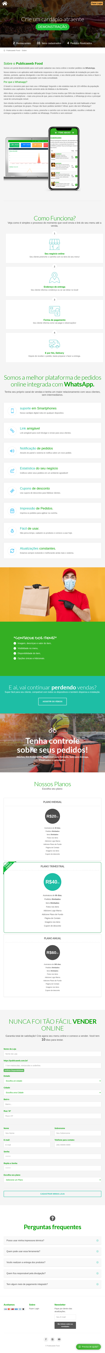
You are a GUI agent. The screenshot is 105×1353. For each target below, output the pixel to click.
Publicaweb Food (13, 50)
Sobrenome (60, 1128)
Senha (6, 1152)
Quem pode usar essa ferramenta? (52, 1251)
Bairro (6, 1099)
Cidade (7, 1088)
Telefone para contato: (65, 1140)
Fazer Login (34, 1309)
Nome (6, 1128)
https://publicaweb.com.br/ (16, 1061)
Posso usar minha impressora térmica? (52, 1240)
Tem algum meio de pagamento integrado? (52, 1284)
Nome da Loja (10, 1049)
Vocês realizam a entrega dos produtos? (52, 1262)
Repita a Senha (10, 1163)
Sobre (24, 50)
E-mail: (7, 1140)
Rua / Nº (7, 1111)
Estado (7, 1076)
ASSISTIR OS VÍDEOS (52, 701)
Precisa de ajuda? (88, 1346)
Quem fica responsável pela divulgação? (52, 1273)
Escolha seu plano (12, 1175)
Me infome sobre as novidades (65, 1325)
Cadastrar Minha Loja (52, 1194)
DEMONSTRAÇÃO (52, 27)
